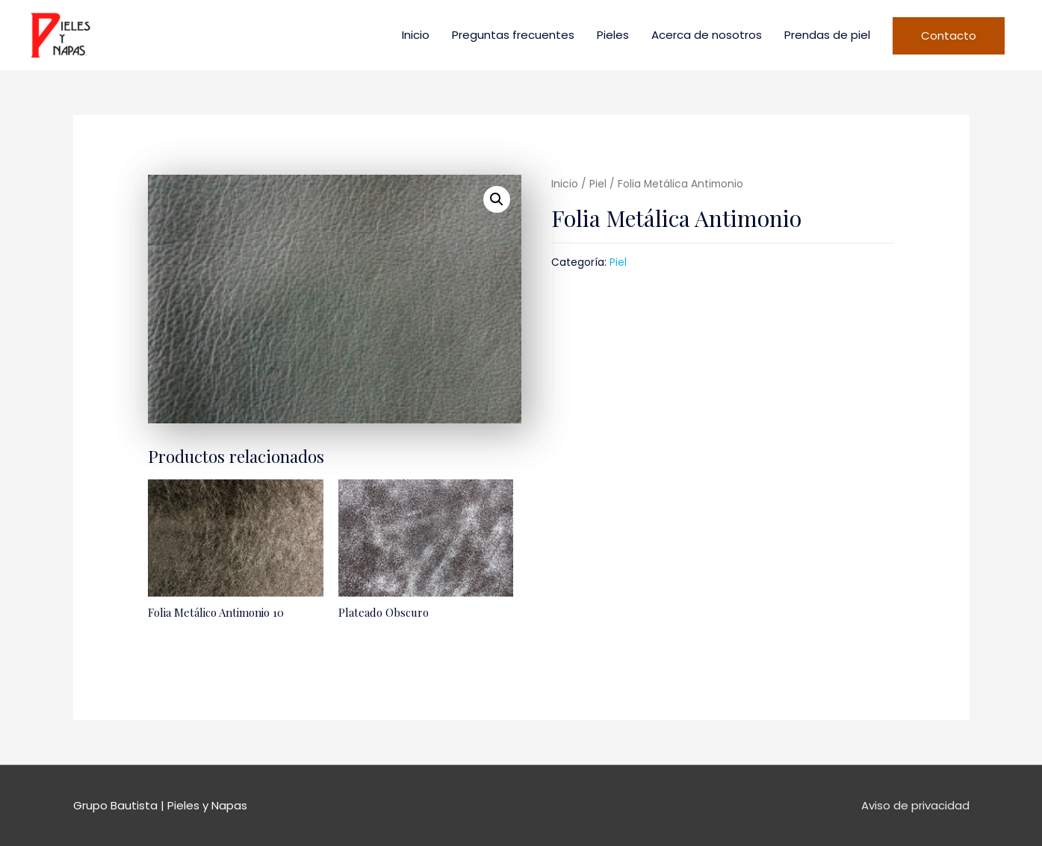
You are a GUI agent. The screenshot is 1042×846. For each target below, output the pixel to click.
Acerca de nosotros (706, 35)
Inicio (415, 35)
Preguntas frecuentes (513, 35)
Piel (598, 184)
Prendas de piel (827, 35)
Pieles (613, 35)
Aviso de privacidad (915, 805)
